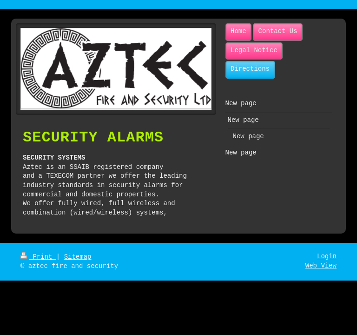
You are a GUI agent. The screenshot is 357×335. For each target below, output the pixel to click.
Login (327, 256)
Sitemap (78, 257)
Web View (321, 265)
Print (38, 257)
